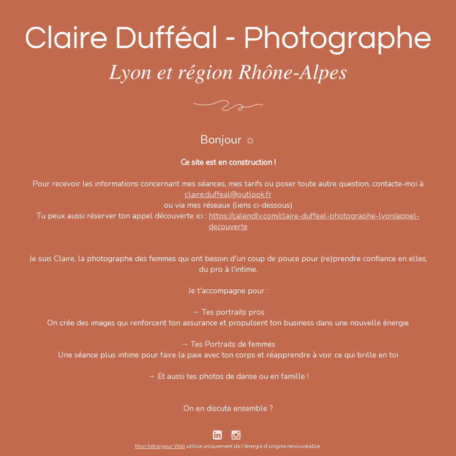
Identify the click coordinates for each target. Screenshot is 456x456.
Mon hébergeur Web (160, 446)
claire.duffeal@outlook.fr (228, 194)
